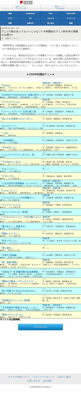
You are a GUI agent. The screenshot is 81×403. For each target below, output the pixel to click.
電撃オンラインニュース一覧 (21, 8)
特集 (10, 23)
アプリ (10, 18)
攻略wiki (30, 23)
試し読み (50, 23)
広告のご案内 (64, 377)
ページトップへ (40, 327)
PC (30, 18)
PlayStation (30, 13)
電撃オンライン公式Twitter (60, 8)
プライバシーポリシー (44, 377)
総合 (10, 13)
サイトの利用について (19, 377)
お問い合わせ (33, 381)
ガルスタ (50, 18)
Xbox (51, 13)
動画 (71, 23)
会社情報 (47, 381)
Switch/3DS (70, 13)
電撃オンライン (12, 38)
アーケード (71, 18)
